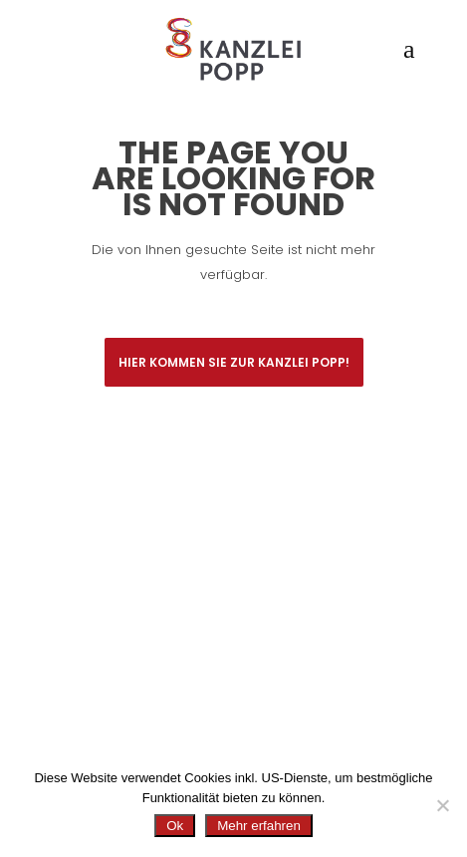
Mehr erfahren (259, 825)
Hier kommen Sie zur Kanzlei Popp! (234, 362)
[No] (442, 805)
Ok (174, 825)
